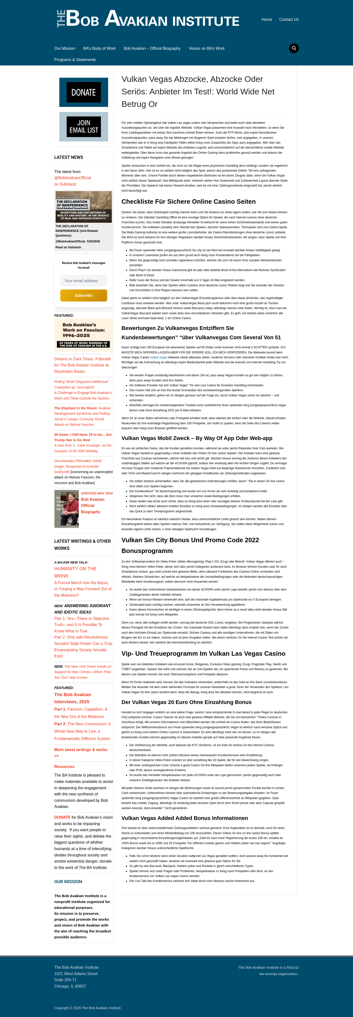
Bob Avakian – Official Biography (152, 48)
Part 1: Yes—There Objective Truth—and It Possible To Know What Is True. (81, 624)
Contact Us (289, 19)
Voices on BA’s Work (207, 48)
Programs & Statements (75, 60)
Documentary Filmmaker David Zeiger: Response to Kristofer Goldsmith (77, 466)
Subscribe (83, 295)
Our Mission (64, 48)
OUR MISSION (68, 881)
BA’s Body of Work (99, 48)
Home (267, 19)
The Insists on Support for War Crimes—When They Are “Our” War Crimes (83, 672)
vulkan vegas (158, 357)
